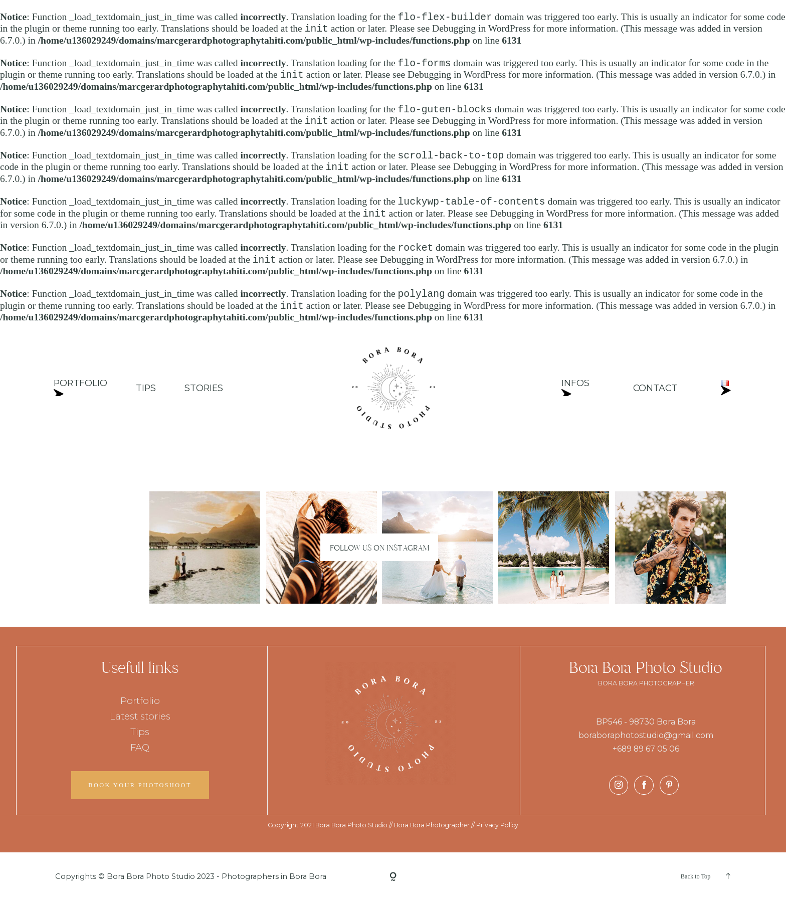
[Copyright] (393, 876)
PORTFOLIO (80, 388)
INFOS (575, 388)
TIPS (146, 388)
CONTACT (656, 388)
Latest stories (140, 716)
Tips (139, 732)
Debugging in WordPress (481, 29)
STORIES (203, 388)
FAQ (139, 747)
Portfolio (140, 700)
